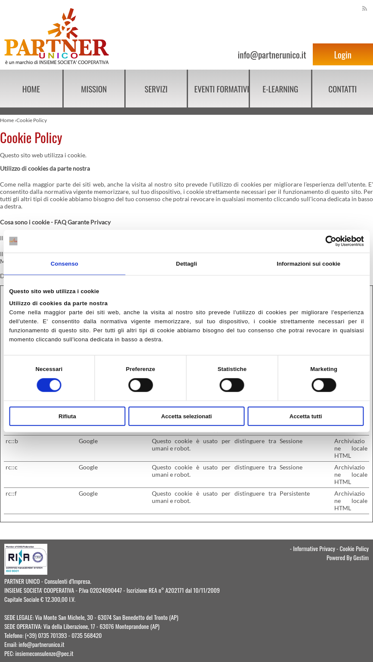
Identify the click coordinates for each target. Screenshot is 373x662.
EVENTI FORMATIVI (221, 89)
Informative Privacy (314, 548)
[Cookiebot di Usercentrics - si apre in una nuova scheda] (326, 241)
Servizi (156, 89)
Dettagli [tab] (186, 263)
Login (342, 54)
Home (31, 89)
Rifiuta (67, 416)
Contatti (342, 89)
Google (88, 440)
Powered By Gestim (348, 557)
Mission (94, 89)
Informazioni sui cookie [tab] (308, 263)
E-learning (280, 89)
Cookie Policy (354, 548)
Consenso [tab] (64, 263)
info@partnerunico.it (271, 54)
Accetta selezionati (186, 416)
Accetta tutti (306, 416)
